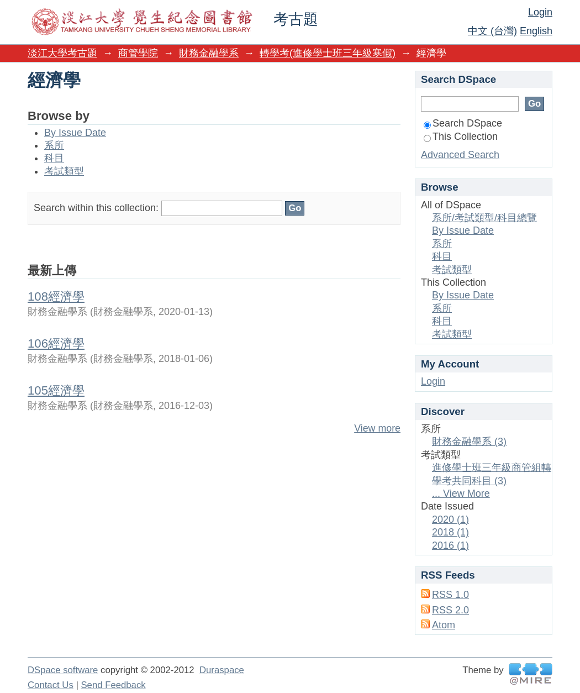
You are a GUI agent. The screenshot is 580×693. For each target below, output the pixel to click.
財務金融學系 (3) (469, 441)
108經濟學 (56, 296)
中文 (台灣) (492, 30)
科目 (54, 158)
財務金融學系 (209, 53)
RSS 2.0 (450, 610)
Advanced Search (460, 154)
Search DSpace (463, 123)
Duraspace (221, 670)
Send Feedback (113, 685)
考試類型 (64, 171)
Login (540, 12)
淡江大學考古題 (62, 53)
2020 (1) (450, 519)
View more (377, 428)
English (536, 30)
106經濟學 (56, 343)
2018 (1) (450, 532)
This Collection (461, 136)
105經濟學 (56, 390)
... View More (461, 493)
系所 (54, 145)
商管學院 (138, 53)
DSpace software (63, 670)
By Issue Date (75, 132)
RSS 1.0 (450, 594)
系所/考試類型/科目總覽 (484, 217)
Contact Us (50, 685)
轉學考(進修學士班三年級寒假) (328, 53)
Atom (443, 625)
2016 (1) (450, 545)
